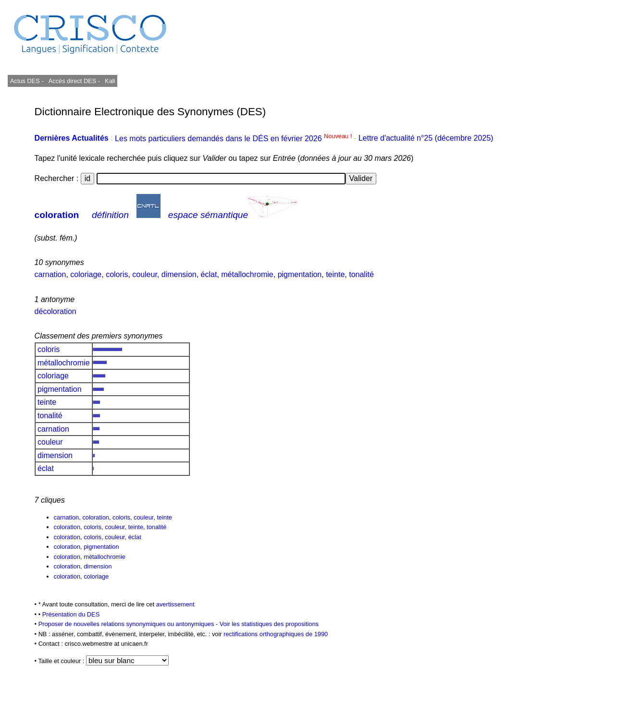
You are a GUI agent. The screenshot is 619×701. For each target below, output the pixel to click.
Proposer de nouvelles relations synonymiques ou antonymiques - (129, 624)
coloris (117, 274)
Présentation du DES (71, 614)
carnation (50, 274)
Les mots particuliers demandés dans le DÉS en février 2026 (234, 138)
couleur (144, 274)
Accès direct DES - (74, 81)
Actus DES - (27, 81)
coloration (57, 215)
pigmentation (300, 274)
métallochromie (247, 274)
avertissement (175, 604)
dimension (179, 274)
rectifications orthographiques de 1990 (275, 634)
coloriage (85, 274)
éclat (209, 274)
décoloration (55, 311)
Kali (110, 81)
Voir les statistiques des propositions (269, 624)
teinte (335, 274)
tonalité (361, 274)
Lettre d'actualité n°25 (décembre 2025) (426, 138)
